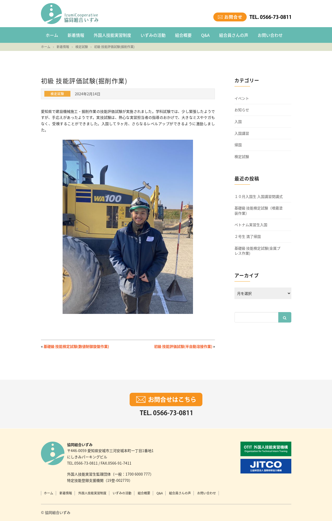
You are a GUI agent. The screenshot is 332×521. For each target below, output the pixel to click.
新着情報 (76, 35)
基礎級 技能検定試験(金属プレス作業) (257, 251)
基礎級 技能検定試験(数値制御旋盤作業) (76, 346)
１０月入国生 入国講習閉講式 (258, 196)
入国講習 (241, 133)
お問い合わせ (270, 35)
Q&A (205, 35)
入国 (238, 121)
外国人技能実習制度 (112, 35)
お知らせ (241, 109)
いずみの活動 (153, 35)
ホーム (52, 35)
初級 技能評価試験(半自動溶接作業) (183, 346)
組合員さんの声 (233, 35)
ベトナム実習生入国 (250, 224)
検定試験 (241, 156)
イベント (241, 98)
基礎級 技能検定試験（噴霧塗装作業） (258, 211)
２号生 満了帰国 (247, 236)
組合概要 (183, 35)
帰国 (238, 144)
